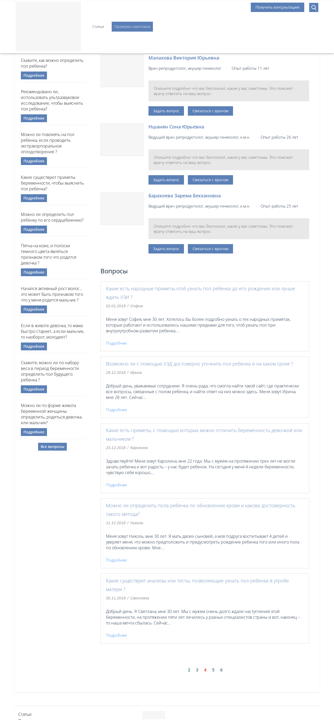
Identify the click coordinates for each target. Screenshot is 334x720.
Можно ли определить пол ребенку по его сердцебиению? (52, 217)
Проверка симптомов (132, 26)
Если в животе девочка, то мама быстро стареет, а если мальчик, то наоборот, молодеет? (52, 331)
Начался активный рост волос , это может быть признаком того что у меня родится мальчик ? (52, 294)
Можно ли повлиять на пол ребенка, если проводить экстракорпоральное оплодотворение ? (47, 143)
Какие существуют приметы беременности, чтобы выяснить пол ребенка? (52, 183)
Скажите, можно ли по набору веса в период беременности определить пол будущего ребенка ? (50, 371)
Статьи (98, 26)
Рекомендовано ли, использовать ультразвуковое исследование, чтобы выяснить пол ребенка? (52, 100)
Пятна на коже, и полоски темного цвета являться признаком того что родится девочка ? (48, 254)
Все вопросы (52, 446)
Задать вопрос (166, 110)
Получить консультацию (277, 7)
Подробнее (33, 75)
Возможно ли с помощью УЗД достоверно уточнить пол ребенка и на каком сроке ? (199, 364)
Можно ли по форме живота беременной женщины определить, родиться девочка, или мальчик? (51, 414)
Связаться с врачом (210, 110)
